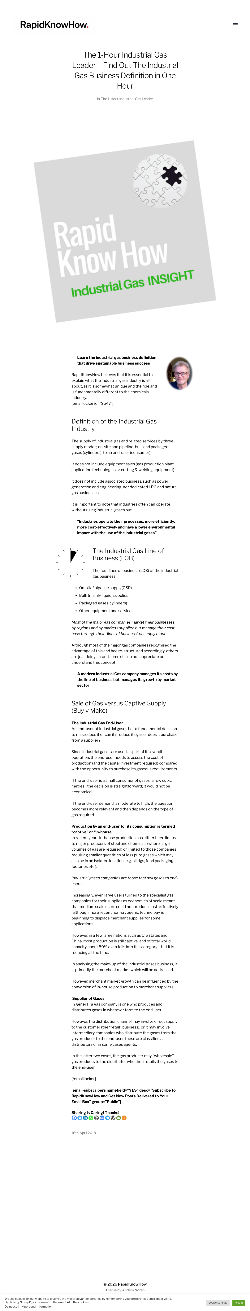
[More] (124, 1118)
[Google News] (102, 1118)
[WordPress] (113, 1118)
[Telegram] (107, 1118)
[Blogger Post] (96, 1118)
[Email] (118, 1118)
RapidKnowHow (132, 1284)
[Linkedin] (85, 1118)
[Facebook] (74, 1118)
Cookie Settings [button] (218, 1302)
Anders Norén (133, 1290)
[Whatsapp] (90, 1118)
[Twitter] (79, 1118)
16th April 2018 (83, 1133)
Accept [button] (239, 1302)
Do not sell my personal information (29, 1306)
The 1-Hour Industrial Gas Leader (127, 99)
